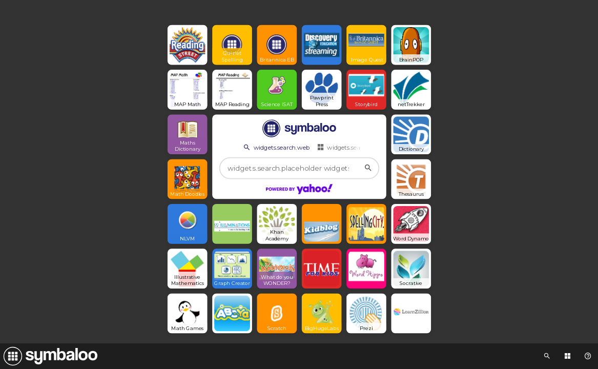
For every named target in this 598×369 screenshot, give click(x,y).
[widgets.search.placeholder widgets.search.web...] (299, 168)
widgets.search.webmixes (358, 147)
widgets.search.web (276, 147)
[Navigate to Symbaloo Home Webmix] (48, 356)
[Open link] (187, 45)
